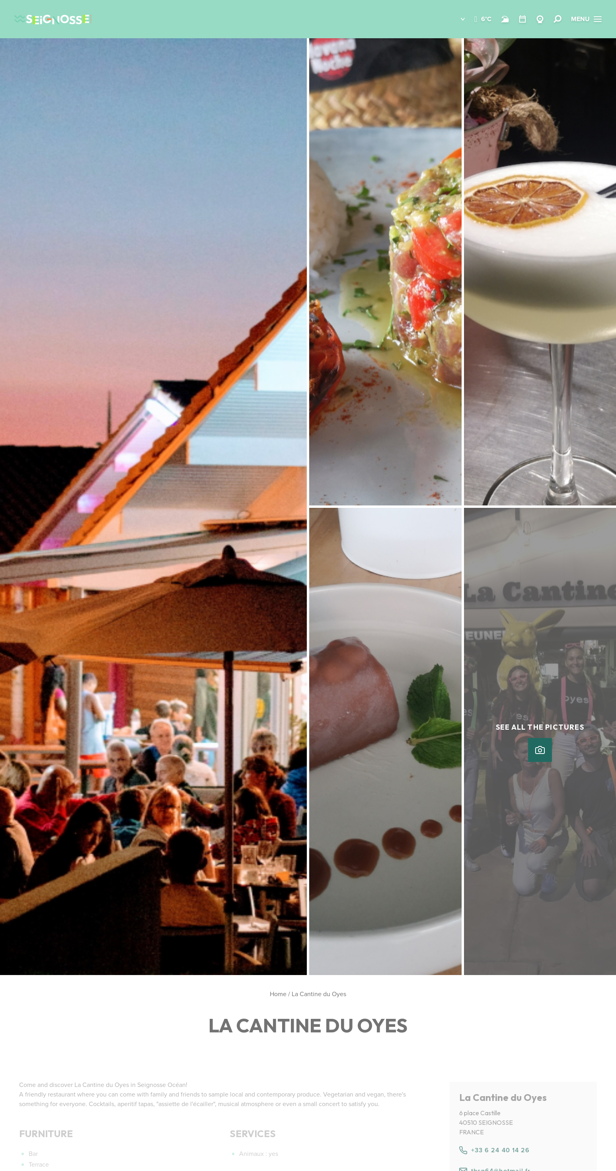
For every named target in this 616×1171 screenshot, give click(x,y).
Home (278, 994)
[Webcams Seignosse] (540, 19)
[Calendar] (522, 19)
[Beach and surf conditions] (505, 19)
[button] (457, 19)
